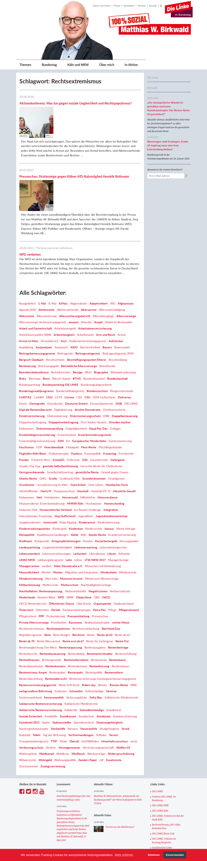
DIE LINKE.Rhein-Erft (163, 789)
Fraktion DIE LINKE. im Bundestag (164, 754)
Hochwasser (94, 459)
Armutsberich (49, 297)
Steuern (73, 684)
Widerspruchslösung (121, 709)
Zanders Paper (87, 716)
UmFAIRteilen (90, 697)
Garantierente (99, 416)
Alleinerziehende (67, 265)
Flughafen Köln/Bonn (32, 409)
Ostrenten (42, 566)
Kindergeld (59, 484)
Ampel (98, 278)
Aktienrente (46, 265)
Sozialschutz (86, 672)
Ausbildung (26, 303)
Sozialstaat (103, 672)
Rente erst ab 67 (73, 597)
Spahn (46, 678)
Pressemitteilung (78, 572)
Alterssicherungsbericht (74, 272)
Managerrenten (29, 522)
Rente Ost (122, 597)
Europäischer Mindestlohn (89, 397)
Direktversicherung (32, 372)
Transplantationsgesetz (33, 697)
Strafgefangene (109, 684)
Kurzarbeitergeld (106, 497)
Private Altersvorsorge (34, 578)
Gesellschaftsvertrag (60, 428)
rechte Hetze (120, 578)
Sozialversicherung (125, 672)
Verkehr (51, 703)
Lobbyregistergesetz (50, 515)
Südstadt (24, 691)
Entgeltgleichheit (76, 384)
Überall (74, 697)
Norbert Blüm (46, 553)
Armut (122, 290)
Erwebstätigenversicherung (37, 390)
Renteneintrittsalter (100, 609)
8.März (63, 259)
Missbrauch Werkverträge (102, 534)
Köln (83, 490)
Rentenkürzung (99, 622)
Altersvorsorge (126, 272)
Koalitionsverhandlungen (53, 490)
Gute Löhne (95, 441)
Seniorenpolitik (54, 653)
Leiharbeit (80, 509)
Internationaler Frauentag (35, 472)
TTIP (54, 697)
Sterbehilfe (58, 684)
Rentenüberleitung (31, 634)
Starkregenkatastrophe (33, 684)
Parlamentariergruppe (77, 566)
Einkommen (26, 384)
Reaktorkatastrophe (97, 578)
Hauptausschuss (64, 447)
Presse (117, 5)
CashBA (39, 353)
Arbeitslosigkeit (64, 290)
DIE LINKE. (157, 747)
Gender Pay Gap (29, 422)
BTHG (77, 334)
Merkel (46, 528)
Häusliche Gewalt (124, 447)
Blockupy (35, 334)
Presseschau (100, 572)
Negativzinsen (98, 547)
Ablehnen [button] (154, 854)
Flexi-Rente (88, 403)
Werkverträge (96, 709)
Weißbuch (78, 709)
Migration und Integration (81, 528)
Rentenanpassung (70, 603)
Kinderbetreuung (109, 478)
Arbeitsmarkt (85, 290)
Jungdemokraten (30, 478)
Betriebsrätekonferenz (34, 328)
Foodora (76, 409)
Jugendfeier (85, 472)
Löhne (78, 515)
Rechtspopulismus (58, 584)
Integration (111, 465)
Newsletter (129, 5)
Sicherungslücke (76, 653)
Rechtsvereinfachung (85, 584)
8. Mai (52, 259)
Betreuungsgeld (48, 322)
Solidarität (70, 666)
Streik (126, 684)
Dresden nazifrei (120, 378)
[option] (76, 838)
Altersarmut (89, 265)
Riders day (89, 641)
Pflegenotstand (129, 566)
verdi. (133, 697)
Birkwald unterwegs (123, 328)
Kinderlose (76, 484)
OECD (106, 553)
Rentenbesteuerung (52, 609)
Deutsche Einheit (76, 359)
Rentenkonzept (77, 622)
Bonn (46, 334)
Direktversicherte (114, 365)
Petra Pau (99, 566)
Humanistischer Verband (56, 465)
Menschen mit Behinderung (103, 522)
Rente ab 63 (104, 591)
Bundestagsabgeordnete (96, 340)
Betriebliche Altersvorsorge (79, 322)
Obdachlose (83, 553)
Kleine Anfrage (125, 484)
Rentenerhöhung (125, 609)
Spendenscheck (84, 678)
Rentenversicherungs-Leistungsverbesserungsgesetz (102, 634)
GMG (42, 434)
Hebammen (26, 453)
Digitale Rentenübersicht (35, 365)
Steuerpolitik (88, 684)
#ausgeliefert (27, 259)
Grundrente (26, 441)
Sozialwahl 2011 (29, 678)
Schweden (76, 647)
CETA (58, 353)
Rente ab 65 (122, 591)
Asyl (63, 297)
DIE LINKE (131, 359)
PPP (41, 572)
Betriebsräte (107, 322)
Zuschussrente (28, 722)
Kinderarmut (87, 478)
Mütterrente (50, 541)
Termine (142, 5)
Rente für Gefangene (99, 597)
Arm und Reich (105, 290)
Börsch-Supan (61, 334)
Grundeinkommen (94, 434)
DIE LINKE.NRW (160, 761)
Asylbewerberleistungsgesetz (87, 297)
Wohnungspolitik (65, 716)
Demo (23, 359)
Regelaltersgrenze (30, 591)
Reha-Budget (61, 591)
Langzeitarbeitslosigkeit (57, 503)
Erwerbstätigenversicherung (37, 397)
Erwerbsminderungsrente (94, 390)
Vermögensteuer (69, 703)
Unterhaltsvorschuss (114, 697)
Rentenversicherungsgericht (37, 641)
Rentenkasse (117, 616)
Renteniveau (99, 616)
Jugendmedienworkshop (111, 472)
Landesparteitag (29, 503)
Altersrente (26, 272)
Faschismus (26, 403)
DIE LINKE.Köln (160, 766)
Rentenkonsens (55, 622)
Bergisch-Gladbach (31, 315)
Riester (102, 641)
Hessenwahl (70, 453)
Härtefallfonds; (28, 447)
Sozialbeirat (113, 666)
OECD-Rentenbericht (32, 559)
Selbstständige (94, 647)
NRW (70, 553)
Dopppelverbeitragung (63, 378)
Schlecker (60, 647)
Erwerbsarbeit (67, 390)
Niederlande (27, 553)
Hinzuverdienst (108, 453)
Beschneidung (118, 315)
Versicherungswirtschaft (98, 703)
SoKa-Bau (95, 653)
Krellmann (25, 497)
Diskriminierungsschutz (85, 372)
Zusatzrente (113, 716)
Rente (91, 591)
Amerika (86, 278)
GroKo (53, 434)
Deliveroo (124, 353)
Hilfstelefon (87, 453)
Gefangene (117, 416)
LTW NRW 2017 (95, 515)
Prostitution (58, 578)
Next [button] (192, 838)
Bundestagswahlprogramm (36, 347)
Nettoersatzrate (120, 547)
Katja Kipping (68, 478)
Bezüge (78, 328)
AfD (112, 259)
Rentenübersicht (56, 634)
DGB (119, 359)
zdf (101, 716)
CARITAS (25, 353)
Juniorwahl (50, 478)
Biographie (101, 328)
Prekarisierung (55, 572)
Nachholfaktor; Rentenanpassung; (41, 547)
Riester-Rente (119, 641)
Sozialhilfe (51, 672)
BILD (88, 328)
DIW (106, 372)
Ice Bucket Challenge (87, 465)
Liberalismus (97, 509)
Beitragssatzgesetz (87, 309)
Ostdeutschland (124, 559)
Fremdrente (126, 409)
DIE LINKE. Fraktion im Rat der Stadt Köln (168, 773)
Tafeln (36, 691)
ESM (61, 397)
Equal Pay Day (98, 384)
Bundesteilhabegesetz (70, 347)
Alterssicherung (47, 272)
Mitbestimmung (29, 541)
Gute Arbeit (78, 441)
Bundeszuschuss (97, 347)
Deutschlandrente (101, 359)
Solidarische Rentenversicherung (40, 659)
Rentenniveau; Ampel (33, 628)
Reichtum (78, 591)
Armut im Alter (28, 297)
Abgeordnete (78, 259)
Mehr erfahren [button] (124, 854)
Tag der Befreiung (54, 691)
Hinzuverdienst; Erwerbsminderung (42, 459)
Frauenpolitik (92, 409)
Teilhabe (101, 691)
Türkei (63, 697)
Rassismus (75, 578)
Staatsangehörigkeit (109, 678)
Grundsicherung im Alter (52, 441)
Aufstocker (116, 297)
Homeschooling (114, 459)
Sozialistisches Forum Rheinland (163, 810)
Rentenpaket (57, 628)
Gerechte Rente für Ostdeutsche (101, 422)
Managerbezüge (118, 515)
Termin (113, 691)
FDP (39, 403)
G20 (84, 416)
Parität (55, 566)
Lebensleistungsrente (113, 503)
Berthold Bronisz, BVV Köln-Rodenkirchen (166, 782)
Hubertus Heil (28, 465)
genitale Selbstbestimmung (60, 422)
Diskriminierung (57, 372)
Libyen (111, 509)
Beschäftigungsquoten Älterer (86, 315)
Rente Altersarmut (48, 597)
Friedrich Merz (40, 416)
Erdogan (115, 384)
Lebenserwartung (85, 503)
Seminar (111, 647)
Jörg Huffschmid (65, 472)
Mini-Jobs (51, 534)
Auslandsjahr (44, 303)
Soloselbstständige (92, 666)
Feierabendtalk (54, 403)
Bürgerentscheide (121, 347)
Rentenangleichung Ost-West (38, 603)
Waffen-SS (123, 703)
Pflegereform (27, 572)
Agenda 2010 (27, 265)
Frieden (24, 416)
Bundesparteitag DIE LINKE (60, 340)
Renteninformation (76, 616)
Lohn (69, 515)
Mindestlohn (108, 528)
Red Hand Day (111, 584)
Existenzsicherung (120, 397)
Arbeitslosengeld (65, 284)
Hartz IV (46, 447)
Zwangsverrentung (52, 722)
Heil (39, 453)
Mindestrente (128, 528)
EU (68, 397)
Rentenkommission (31, 622)
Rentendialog (76, 609)
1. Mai (42, 259)
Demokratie (55, 359)
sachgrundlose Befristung (35, 647)
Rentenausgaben (95, 603)
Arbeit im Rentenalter (118, 278)
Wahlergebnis (28, 709)
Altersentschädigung (112, 265)
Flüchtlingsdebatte (110, 403)
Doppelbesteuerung (125, 372)
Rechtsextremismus (31, 584)
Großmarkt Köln (70, 434)
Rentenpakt (75, 628)
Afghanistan (125, 259)
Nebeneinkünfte (75, 547)
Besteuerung (27, 322)
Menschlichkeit (29, 528)
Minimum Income (71, 534)
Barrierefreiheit (90, 303)
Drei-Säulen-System (94, 378)
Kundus (88, 497)
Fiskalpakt (72, 403)
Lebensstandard (29, 509)
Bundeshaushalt (117, 334)
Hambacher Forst (117, 441)
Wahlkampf (46, 709)
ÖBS (97, 553)
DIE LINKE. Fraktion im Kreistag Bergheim (164, 796)
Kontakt (153, 5)
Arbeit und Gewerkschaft (35, 284)
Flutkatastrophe (59, 409)
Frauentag (109, 409)
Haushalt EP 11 (101, 447)
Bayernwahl (122, 303)
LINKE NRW (27, 515)
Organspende (102, 559)
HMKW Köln (75, 459)
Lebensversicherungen (56, 509)
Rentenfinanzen (29, 616)
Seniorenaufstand (30, 653)
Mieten (58, 528)
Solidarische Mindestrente (121, 653)
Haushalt (83, 447)
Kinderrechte (93, 484)
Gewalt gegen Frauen (114, 428)
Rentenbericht (28, 609)
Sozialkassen (68, 672)
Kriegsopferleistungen (66, 497)
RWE (134, 641)
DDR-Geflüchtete (104, 353)
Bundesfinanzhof (94, 334)
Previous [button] (63, 838)
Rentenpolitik (93, 628)
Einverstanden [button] (175, 854)
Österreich (26, 566)
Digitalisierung (63, 365)
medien (46, 522)
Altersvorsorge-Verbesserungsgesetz (42, 278)
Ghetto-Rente (28, 434)
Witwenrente (27, 716)
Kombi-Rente (97, 490)
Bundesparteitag (29, 340)
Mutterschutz (69, 541)
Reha (47, 591)
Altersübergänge (103, 272)
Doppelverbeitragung (32, 378)
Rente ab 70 (26, 597)
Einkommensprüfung (49, 384)
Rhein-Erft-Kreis (69, 641)
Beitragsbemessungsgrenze (37, 309)
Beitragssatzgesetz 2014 (118, 309)
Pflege (112, 566)
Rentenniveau (120, 622)
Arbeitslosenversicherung (95, 284)
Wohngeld (45, 716)
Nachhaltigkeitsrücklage (96, 541)
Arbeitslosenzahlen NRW (35, 290)
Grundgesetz (116, 434)
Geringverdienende (31, 428)
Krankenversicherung (122, 490)
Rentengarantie (51, 616)
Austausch (61, 303)
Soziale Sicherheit (30, 672)
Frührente (73, 416)
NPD (61, 553)
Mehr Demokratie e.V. (68, 522)
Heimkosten (52, 453)
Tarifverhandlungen (80, 691)
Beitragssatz (65, 309)
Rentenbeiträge (118, 603)
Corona (69, 353)
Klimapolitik (27, 490)
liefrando (124, 509)
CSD (79, 353)
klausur (109, 484)
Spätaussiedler (61, 678)
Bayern (107, 303)
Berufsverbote (55, 315)
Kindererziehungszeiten (34, 484)
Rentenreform (114, 628)
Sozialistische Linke (162, 803)
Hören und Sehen (101, 5)
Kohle (74, 490)
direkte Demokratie (88, 365)
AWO (74, 303)
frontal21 (59, 416)
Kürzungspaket (129, 497)
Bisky (22, 334)
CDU (49, 353)
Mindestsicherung (31, 534)
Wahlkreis (62, 709)
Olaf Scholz (84, 559)
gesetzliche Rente (87, 428)
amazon (74, 278)
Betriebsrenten (61, 328)
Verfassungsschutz (31, 703)
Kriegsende (42, 497)
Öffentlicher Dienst (61, 559)
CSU (87, 353)
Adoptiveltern (98, 259)
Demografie (37, 359)
